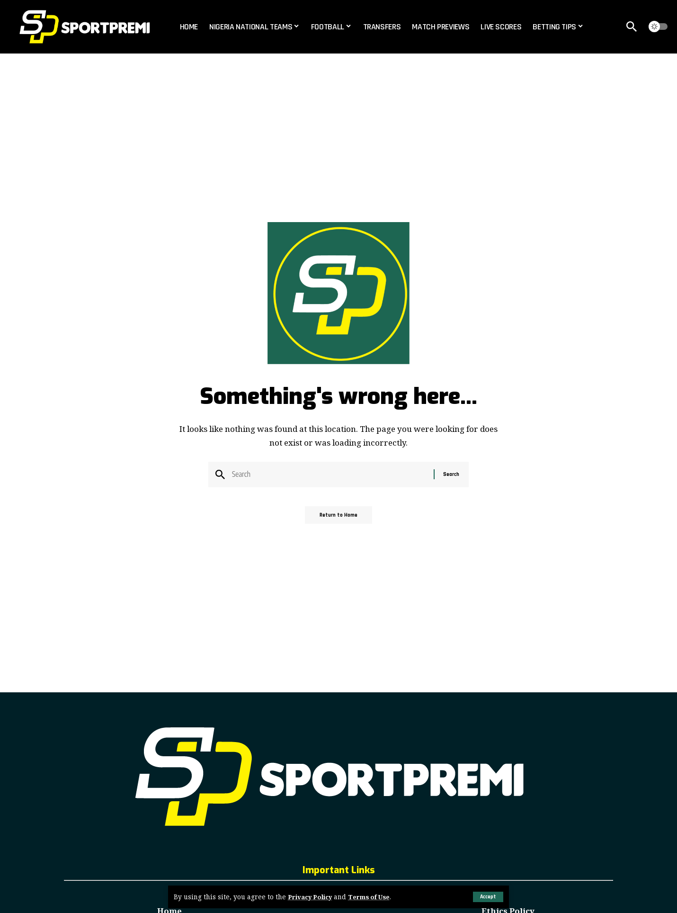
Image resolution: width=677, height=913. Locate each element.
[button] (487, 897)
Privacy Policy (311, 897)
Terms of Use (373, 897)
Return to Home (339, 518)
